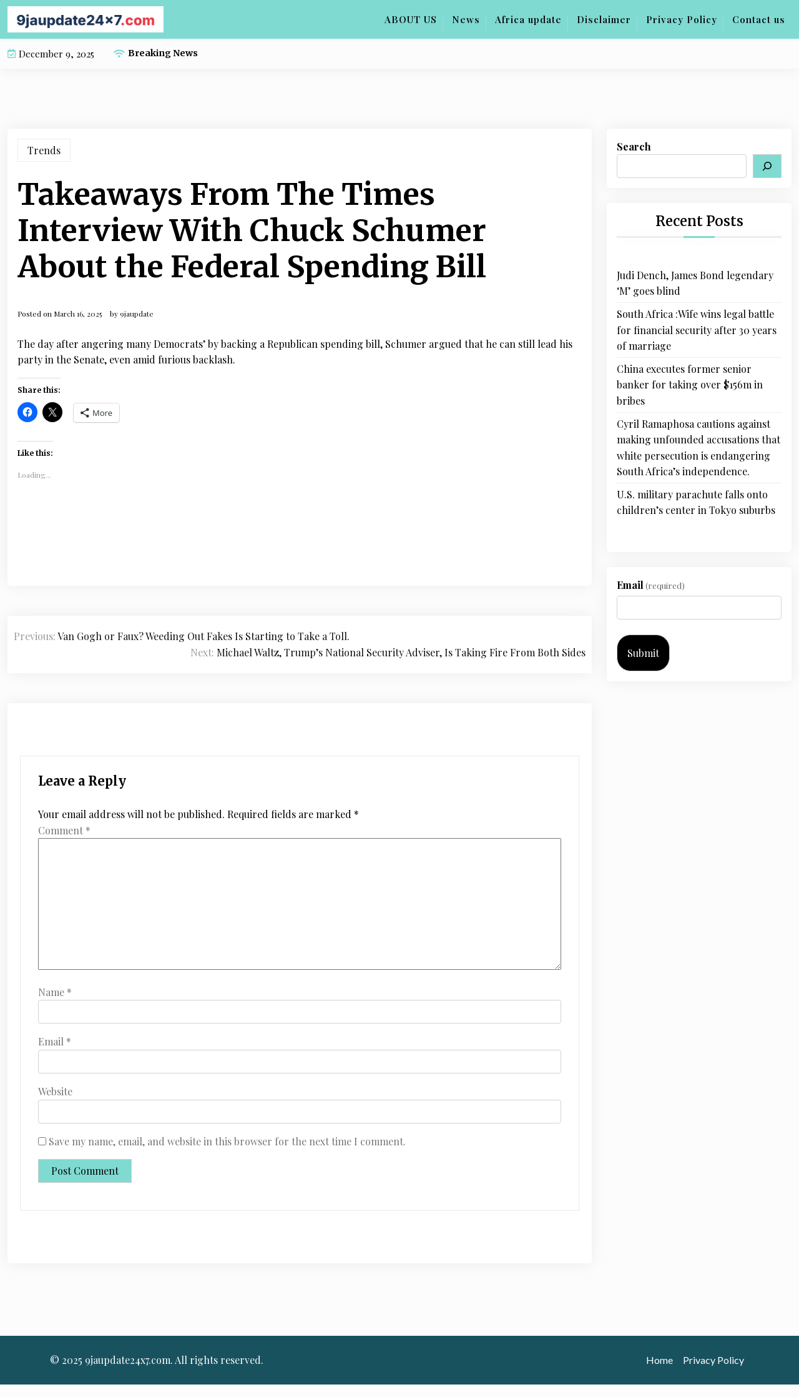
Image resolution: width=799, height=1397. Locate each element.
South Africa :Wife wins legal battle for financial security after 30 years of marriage (697, 329)
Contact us (758, 19)
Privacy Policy (681, 19)
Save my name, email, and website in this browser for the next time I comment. (227, 1141)
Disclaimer (604, 19)
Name (55, 992)
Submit (643, 652)
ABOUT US (411, 19)
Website (55, 1091)
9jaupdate (137, 313)
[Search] (767, 166)
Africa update (528, 19)
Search (634, 146)
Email (54, 1041)
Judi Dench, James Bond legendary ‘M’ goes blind (695, 283)
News (466, 19)
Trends (44, 150)
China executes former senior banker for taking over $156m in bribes (690, 384)
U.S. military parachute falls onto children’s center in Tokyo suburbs (696, 502)
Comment (64, 830)
